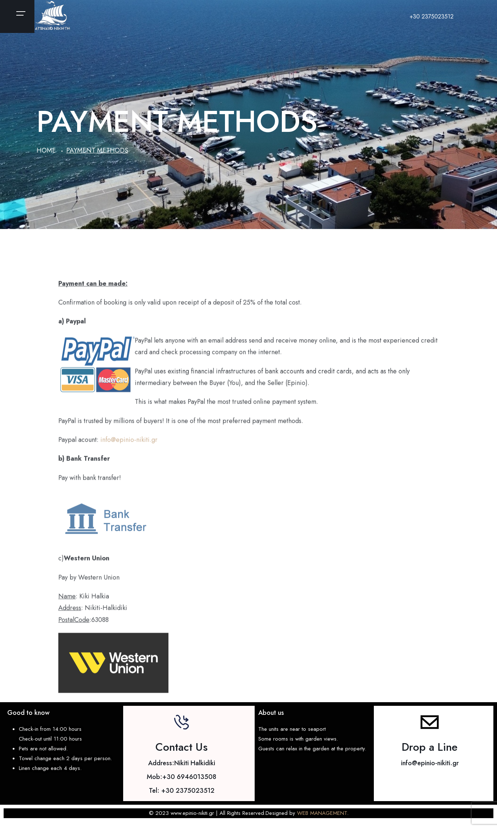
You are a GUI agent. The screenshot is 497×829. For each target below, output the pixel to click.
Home (46, 150)
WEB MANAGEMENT (322, 813)
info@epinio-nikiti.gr (129, 444)
